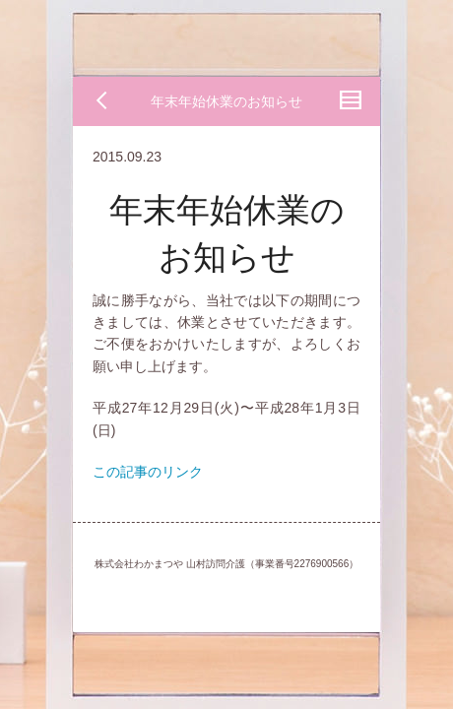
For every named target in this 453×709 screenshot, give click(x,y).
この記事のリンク (148, 472)
